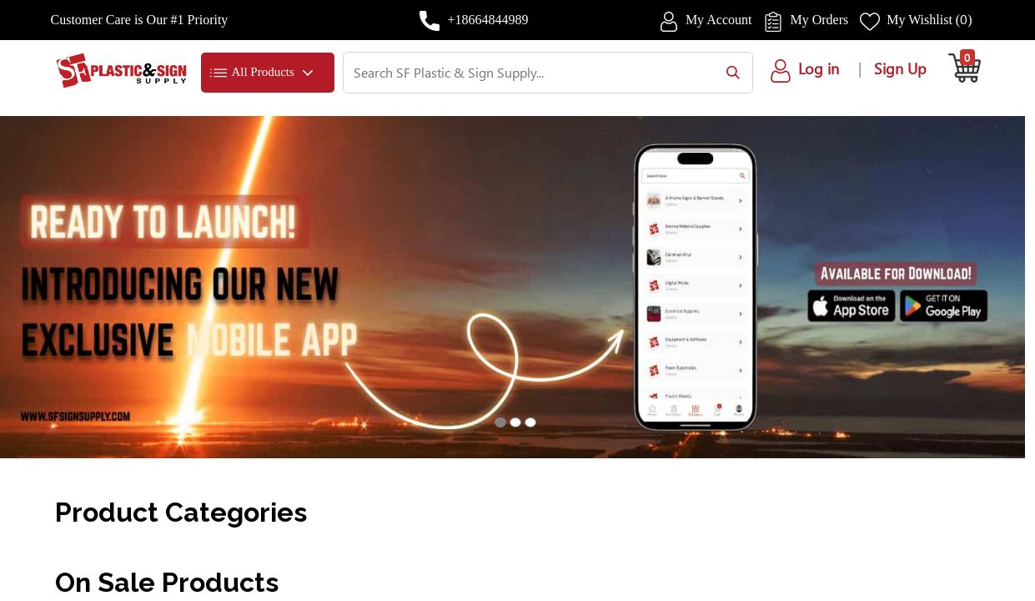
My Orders (819, 20)
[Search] (729, 72)
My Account (719, 20)
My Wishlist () (929, 20)
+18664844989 (487, 20)
